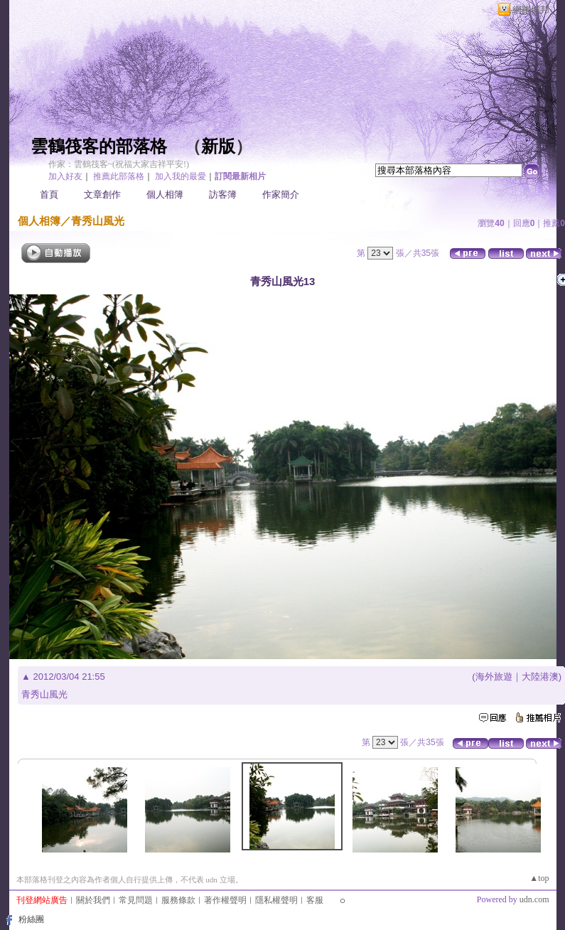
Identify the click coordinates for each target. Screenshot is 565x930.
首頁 (49, 194)
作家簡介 (280, 194)
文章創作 (102, 194)
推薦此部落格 (118, 176)
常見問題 (136, 900)
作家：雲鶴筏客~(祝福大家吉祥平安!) (118, 164)
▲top (539, 878)
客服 (314, 900)
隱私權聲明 (276, 900)
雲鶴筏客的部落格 (99, 146)
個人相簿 (164, 194)
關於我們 (93, 900)
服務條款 (178, 900)
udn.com (534, 899)
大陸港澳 (540, 676)
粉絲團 (31, 919)
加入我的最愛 (180, 176)
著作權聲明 (225, 900)
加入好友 (65, 176)
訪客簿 (223, 194)
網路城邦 (530, 9)
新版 (218, 146)
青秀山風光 (97, 221)
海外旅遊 (493, 676)
